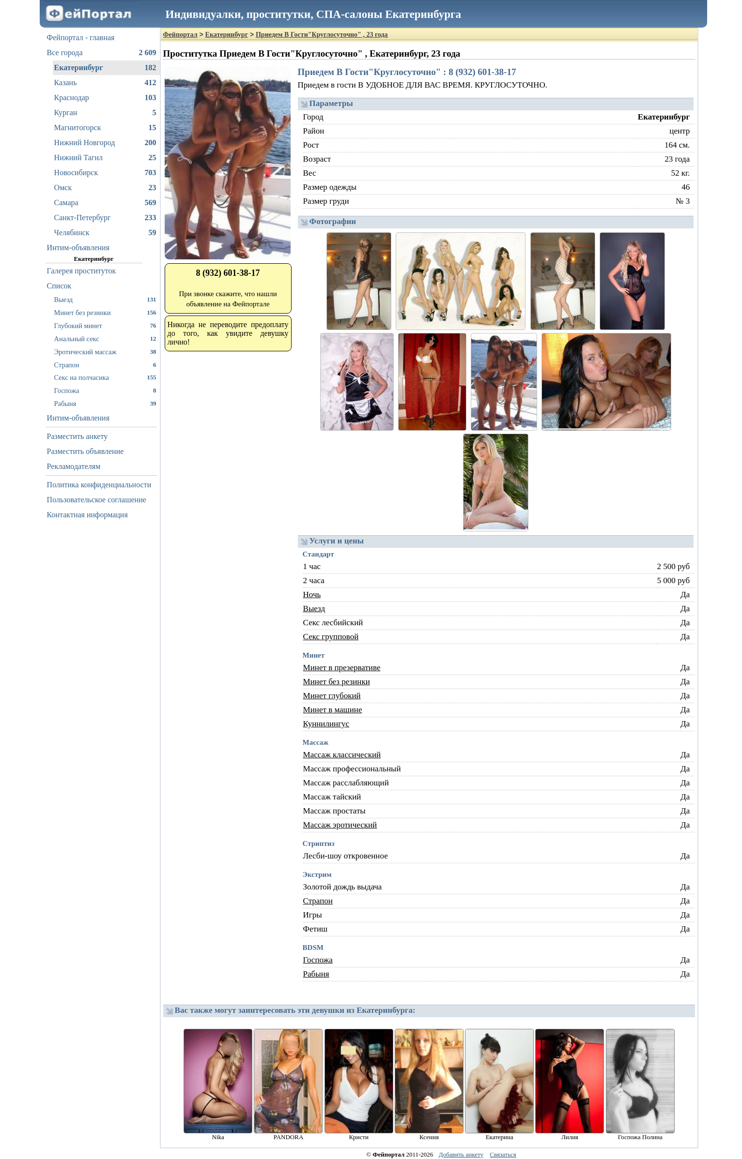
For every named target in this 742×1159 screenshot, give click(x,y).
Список (59, 286)
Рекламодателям (74, 466)
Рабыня (105, 403)
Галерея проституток (81, 271)
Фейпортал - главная (81, 37)
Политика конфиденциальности (99, 485)
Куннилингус (326, 723)
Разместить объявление (85, 451)
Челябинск (105, 233)
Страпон (105, 364)
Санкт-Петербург (105, 218)
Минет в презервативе (342, 667)
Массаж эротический (340, 824)
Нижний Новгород (105, 142)
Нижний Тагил (105, 158)
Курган (105, 112)
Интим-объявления (78, 247)
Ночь (312, 594)
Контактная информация (87, 515)
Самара (105, 203)
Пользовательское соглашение (96, 500)
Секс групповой (331, 636)
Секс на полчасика (105, 377)
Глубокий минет (105, 325)
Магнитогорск (105, 127)
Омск (105, 188)
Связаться (503, 1154)
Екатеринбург (105, 67)
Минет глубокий (332, 695)
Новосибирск (105, 173)
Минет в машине (332, 709)
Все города (101, 52)
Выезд (105, 299)
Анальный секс (105, 338)
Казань (105, 82)
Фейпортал (180, 34)
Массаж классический (342, 754)
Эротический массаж (105, 351)
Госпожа (105, 390)
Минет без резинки (105, 312)
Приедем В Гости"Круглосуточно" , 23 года (322, 34)
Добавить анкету (461, 1154)
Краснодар (105, 97)
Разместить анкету (77, 436)
